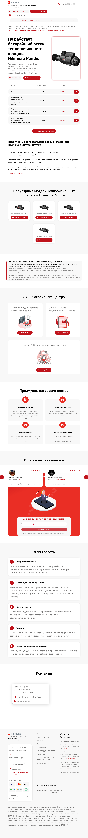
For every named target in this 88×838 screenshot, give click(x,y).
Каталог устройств (27, 20)
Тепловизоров (42, 790)
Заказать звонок (38, 11)
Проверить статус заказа (18, 11)
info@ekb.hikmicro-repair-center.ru (27, 697)
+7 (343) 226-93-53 (68, 4)
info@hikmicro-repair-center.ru (17, 757)
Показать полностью (15, 173)
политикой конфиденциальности (57, 533)
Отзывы (75, 20)
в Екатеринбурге (31, 5)
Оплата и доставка (50, 20)
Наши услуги (42, 754)
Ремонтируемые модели (46, 751)
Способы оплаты (43, 763)
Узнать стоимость (31, 78)
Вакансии (60, 20)
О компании (14, 20)
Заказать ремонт (19, 217)
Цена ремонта (39, 20)
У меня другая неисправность (44, 131)
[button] (2, 477)
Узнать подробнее (24, 332)
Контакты (68, 20)
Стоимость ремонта (44, 734)
